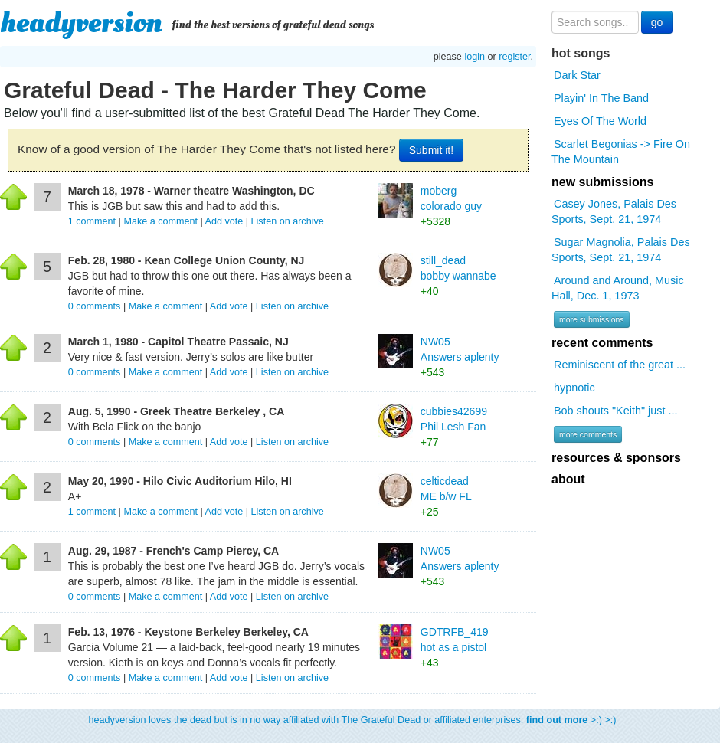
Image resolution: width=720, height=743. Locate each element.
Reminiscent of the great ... (620, 364)
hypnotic (574, 387)
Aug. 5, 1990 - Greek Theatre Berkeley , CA (176, 411)
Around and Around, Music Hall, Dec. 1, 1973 (617, 288)
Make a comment (160, 221)
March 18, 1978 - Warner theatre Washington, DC (191, 191)
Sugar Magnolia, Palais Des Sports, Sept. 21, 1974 (620, 249)
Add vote (224, 221)
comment (93, 221)
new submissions (602, 181)
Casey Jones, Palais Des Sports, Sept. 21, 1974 (613, 211)
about (568, 479)
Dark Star (577, 75)
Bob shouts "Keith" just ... (615, 410)
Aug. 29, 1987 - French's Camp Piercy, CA (173, 551)
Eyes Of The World (600, 121)
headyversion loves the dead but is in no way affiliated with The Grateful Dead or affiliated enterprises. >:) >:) (353, 720)
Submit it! (431, 150)
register (514, 56)
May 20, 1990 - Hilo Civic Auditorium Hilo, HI (180, 481)
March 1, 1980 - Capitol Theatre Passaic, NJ (178, 341)
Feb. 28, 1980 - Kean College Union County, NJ (186, 260)
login (474, 56)
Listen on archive (287, 221)
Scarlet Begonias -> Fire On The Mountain (620, 151)
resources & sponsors (616, 457)
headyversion (81, 23)
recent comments (602, 342)
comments (95, 306)
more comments (588, 434)
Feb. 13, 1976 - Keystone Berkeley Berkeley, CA (188, 632)
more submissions (591, 319)
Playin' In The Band (601, 98)
